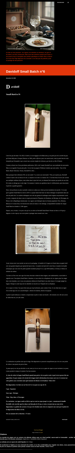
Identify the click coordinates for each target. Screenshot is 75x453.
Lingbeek (41, 432)
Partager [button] (64, 419)
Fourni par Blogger (37, 430)
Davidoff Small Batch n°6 (13, 419)
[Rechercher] (60, 2)
